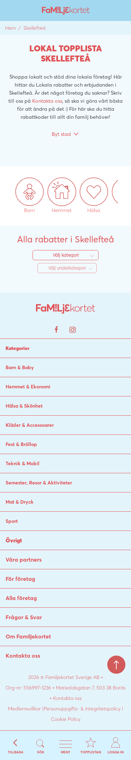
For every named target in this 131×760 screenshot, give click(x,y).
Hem (10, 28)
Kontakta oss (47, 101)
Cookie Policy (65, 719)
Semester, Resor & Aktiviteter (39, 483)
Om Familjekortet (28, 636)
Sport (12, 521)
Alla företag (21, 597)
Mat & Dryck (20, 502)
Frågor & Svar (24, 617)
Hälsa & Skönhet (24, 406)
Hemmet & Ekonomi (28, 386)
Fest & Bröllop (21, 444)
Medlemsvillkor (24, 709)
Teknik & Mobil (22, 463)
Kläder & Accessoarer (30, 425)
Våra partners (24, 559)
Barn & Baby (20, 367)
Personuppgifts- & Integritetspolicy (82, 709)
